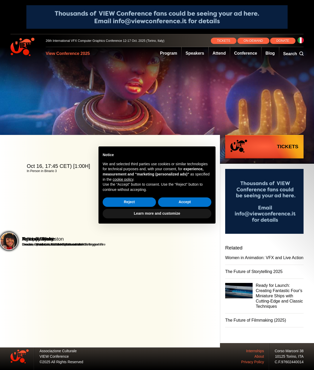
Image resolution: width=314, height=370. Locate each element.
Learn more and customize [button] (157, 213)
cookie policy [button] (123, 179)
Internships (255, 351)
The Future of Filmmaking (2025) (255, 320)
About (259, 356)
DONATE (282, 41)
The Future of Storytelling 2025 (254, 271)
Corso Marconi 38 (289, 351)
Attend (219, 53)
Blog (270, 53)
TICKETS (223, 41)
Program (168, 53)
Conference (245, 53)
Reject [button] (129, 202)
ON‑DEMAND (253, 41)
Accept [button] (185, 202)
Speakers (194, 53)
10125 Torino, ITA (289, 356)
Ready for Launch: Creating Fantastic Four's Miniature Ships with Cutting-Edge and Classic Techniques (279, 296)
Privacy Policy (252, 362)
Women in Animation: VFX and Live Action (264, 257)
